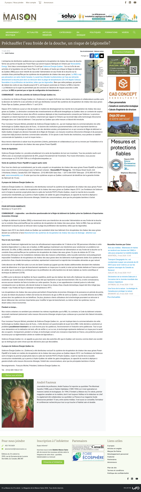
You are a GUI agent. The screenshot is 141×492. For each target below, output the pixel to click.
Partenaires (111, 459)
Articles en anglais (114, 449)
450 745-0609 (10, 446)
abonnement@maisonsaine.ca (15, 449)
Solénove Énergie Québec (53, 66)
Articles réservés (47, 33)
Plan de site (112, 468)
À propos (110, 446)
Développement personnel (117, 454)
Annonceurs (112, 462)
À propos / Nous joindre (14, 3)
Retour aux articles (13, 375)
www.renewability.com (14, 175)
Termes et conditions (115, 470)
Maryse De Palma (114, 451)
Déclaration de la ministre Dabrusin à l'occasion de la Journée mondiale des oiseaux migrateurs (123, 279)
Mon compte (31, 3)
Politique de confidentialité (118, 473)
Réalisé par (127, 488)
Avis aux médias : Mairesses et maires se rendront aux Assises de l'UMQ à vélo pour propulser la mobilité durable (123, 250)
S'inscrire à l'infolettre (123, 52)
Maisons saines (99, 51)
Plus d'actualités (113, 297)
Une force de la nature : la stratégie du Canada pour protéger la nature (122, 289)
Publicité (110, 457)
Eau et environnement (86, 51)
